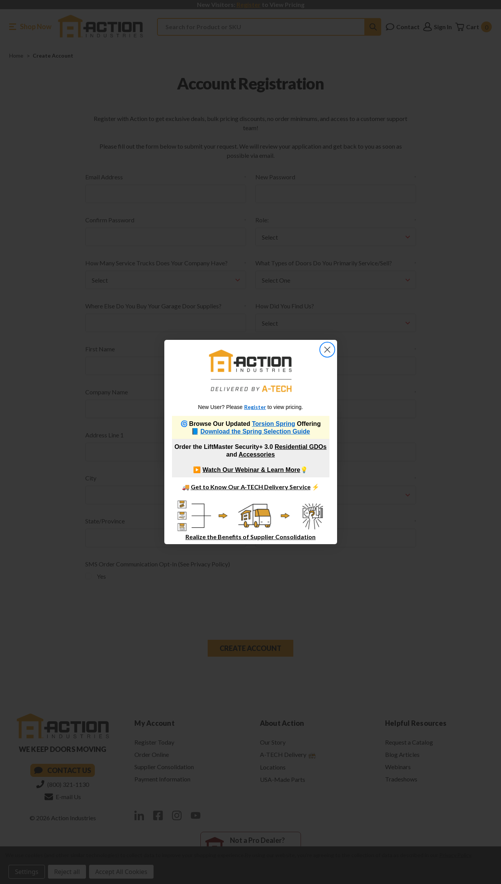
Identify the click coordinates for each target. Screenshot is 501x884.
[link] (250, 371)
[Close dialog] (327, 349)
